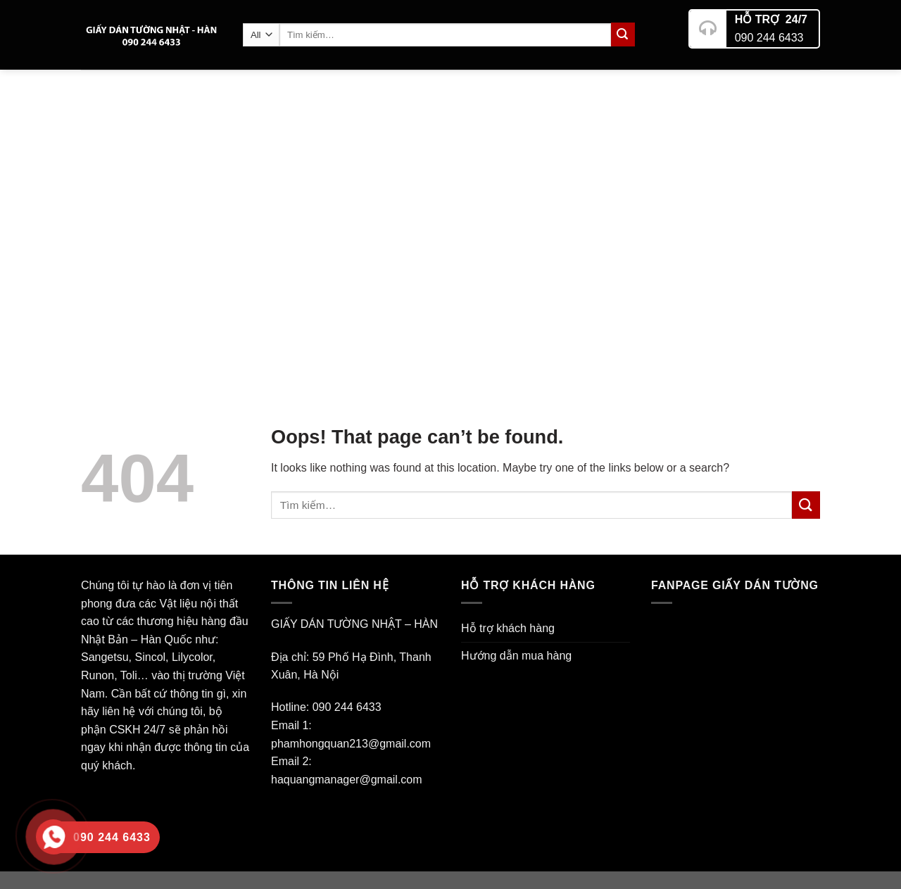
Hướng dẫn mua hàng (516, 656)
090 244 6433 (769, 32)
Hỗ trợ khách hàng (508, 628)
